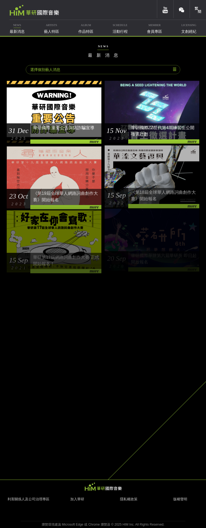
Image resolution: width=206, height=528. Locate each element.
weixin (182, 9)
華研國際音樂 (34, 10)
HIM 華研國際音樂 (103, 487)
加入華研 (77, 499)
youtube (165, 9)
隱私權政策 (129, 499)
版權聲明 (180, 499)
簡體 (198, 9)
